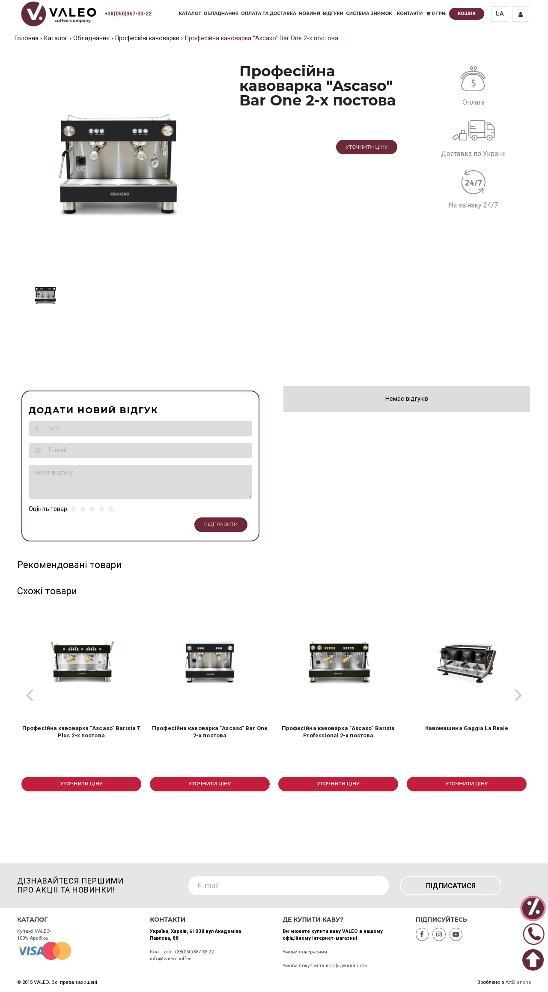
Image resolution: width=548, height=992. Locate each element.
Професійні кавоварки (147, 38)
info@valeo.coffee (170, 959)
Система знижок (369, 13)
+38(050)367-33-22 (128, 14)
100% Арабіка (32, 938)
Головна (27, 38)
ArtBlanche (518, 982)
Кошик (467, 13)
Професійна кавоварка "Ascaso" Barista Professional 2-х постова (338, 732)
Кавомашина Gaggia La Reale (467, 728)
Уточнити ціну (367, 147)
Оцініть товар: (48, 508)
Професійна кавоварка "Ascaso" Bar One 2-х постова (210, 732)
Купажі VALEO (33, 931)
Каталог (190, 13)
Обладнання (221, 13)
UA (500, 14)
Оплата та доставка (268, 13)
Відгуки (333, 13)
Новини (309, 13)
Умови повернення (305, 952)
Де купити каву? (313, 919)
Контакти (410, 13)
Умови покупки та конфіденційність (325, 965)
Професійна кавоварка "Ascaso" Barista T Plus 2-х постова (81, 732)
